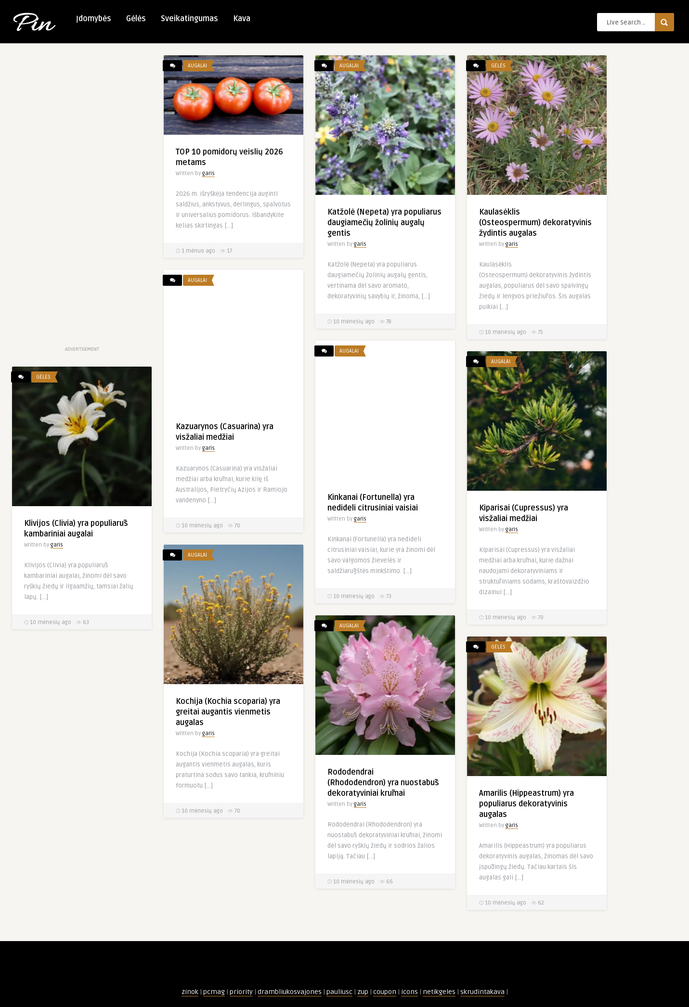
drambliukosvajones (290, 992)
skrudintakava (482, 992)
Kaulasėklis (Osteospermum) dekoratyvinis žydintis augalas (535, 222)
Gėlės (136, 19)
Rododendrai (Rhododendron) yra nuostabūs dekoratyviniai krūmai (383, 782)
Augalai (197, 66)
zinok (190, 992)
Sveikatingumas (189, 19)
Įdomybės (93, 19)
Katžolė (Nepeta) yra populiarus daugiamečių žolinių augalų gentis (384, 222)
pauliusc (339, 992)
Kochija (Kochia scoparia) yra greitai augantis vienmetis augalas (228, 712)
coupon (384, 992)
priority (241, 992)
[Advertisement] (82, 199)
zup (362, 992)
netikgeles (439, 992)
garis (208, 173)
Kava (241, 19)
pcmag (214, 992)
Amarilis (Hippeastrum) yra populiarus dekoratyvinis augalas (526, 804)
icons (409, 992)
